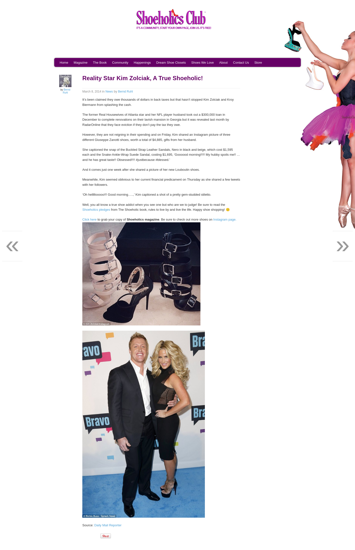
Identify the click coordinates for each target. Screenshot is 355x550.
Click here (89, 219)
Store (258, 62)
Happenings (142, 62)
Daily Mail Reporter (108, 525)
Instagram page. (224, 219)
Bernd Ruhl (66, 91)
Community (120, 62)
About (223, 62)
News (109, 91)
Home (64, 62)
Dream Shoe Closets (171, 62)
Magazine (81, 62)
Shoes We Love (202, 62)
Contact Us (241, 62)
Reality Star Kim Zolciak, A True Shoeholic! (142, 78)
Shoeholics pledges (96, 209)
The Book (100, 62)
